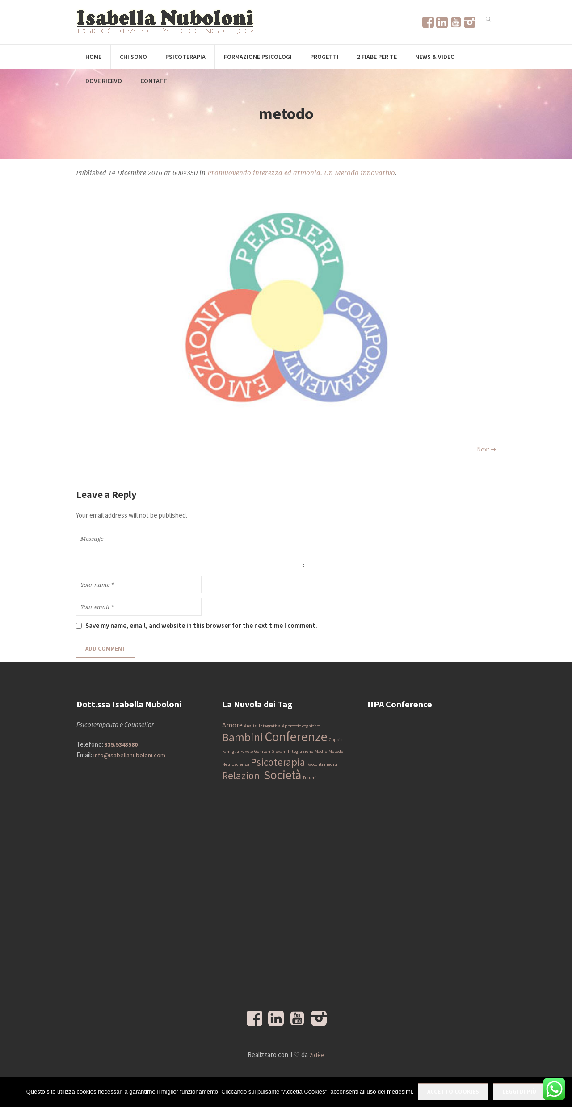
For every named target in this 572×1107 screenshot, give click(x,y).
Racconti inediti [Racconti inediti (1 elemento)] (322, 764)
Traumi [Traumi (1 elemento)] (310, 778)
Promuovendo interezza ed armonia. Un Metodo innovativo (301, 173)
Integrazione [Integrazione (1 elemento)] (300, 751)
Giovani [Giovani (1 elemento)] (279, 751)
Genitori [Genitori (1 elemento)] (262, 751)
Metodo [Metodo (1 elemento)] (335, 751)
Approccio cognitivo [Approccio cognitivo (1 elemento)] (301, 726)
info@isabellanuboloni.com (129, 755)
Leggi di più (519, 1091)
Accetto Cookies (453, 1091)
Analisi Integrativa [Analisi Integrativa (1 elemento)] (262, 726)
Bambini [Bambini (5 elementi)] (242, 737)
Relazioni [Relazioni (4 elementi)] (242, 775)
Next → (486, 449)
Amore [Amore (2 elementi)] (232, 724)
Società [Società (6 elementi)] (282, 775)
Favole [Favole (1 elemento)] (246, 751)
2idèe (316, 1055)
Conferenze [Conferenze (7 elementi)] (296, 736)
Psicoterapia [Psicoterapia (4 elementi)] (278, 762)
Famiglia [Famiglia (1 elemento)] (230, 751)
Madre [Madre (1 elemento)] (321, 751)
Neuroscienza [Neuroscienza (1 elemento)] (235, 764)
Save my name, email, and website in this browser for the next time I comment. (201, 625)
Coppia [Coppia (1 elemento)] (336, 740)
